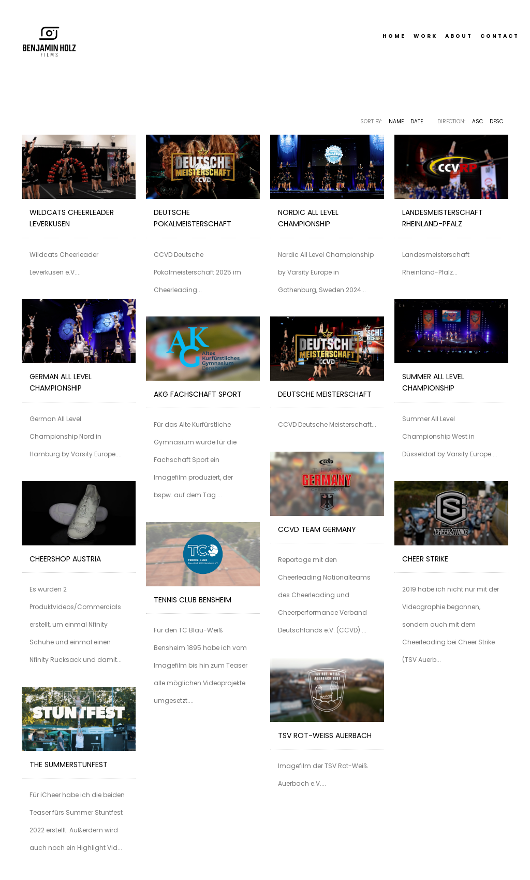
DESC (496, 121)
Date (416, 121)
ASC (477, 121)
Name (396, 121)
